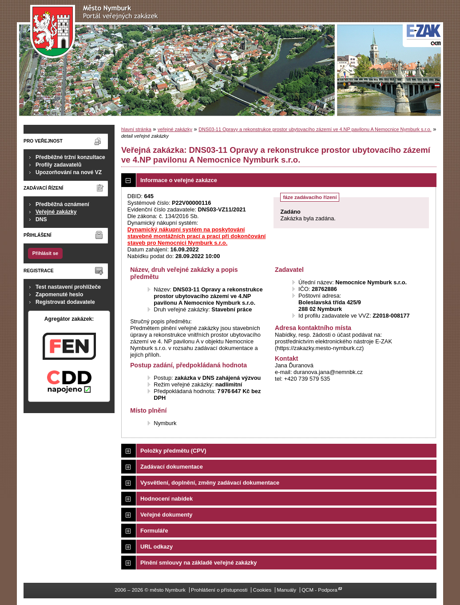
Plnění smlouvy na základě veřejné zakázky (198, 562)
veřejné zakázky (175, 129)
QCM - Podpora (319, 590)
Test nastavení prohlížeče (68, 287)
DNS (41, 219)
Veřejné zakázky (56, 212)
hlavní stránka (136, 129)
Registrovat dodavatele (65, 302)
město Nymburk (96, 32)
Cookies (262, 590)
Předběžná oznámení (62, 204)
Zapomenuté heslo (59, 294)
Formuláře (154, 530)
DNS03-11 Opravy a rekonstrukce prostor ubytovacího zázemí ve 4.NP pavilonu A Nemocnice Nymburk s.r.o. (314, 129)
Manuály (286, 590)
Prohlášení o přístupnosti (219, 590)
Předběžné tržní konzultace (70, 157)
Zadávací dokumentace (171, 466)
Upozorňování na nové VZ (69, 172)
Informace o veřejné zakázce (178, 180)
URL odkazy (156, 546)
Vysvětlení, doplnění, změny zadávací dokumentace (209, 482)
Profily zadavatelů (58, 165)
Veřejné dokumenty (166, 514)
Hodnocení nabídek (166, 498)
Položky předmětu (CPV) (173, 450)
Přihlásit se (45, 253)
